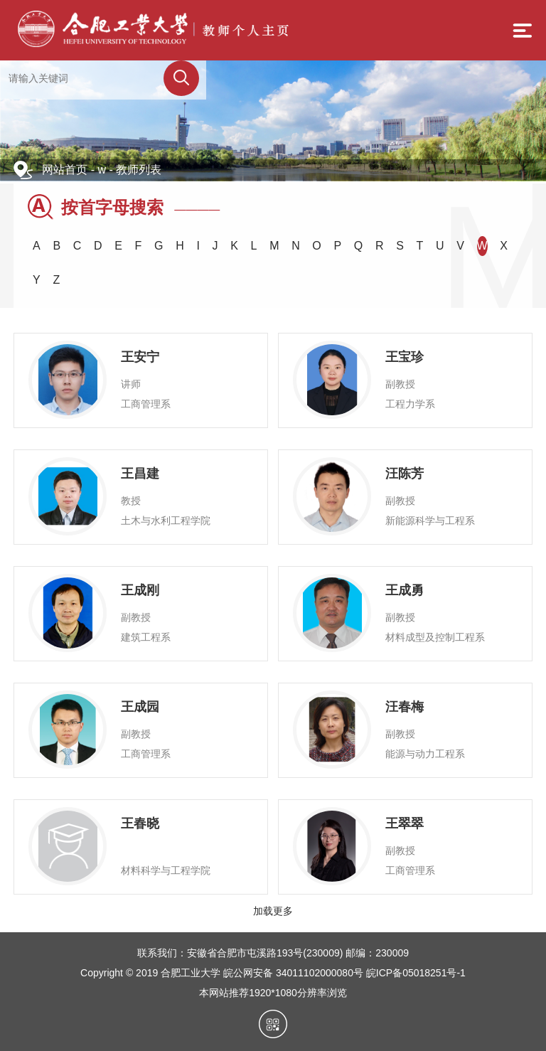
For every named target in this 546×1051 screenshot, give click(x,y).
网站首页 (64, 170)
